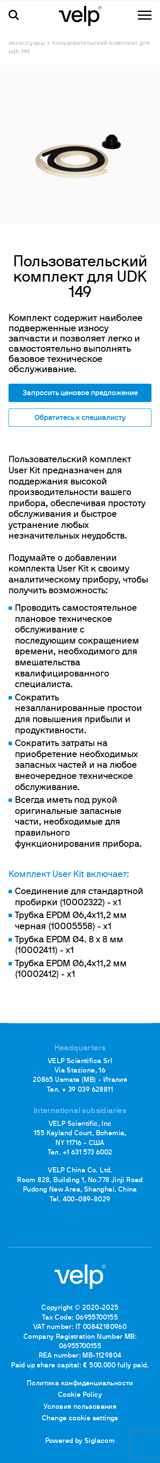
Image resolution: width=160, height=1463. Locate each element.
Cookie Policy (80, 1395)
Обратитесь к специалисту (80, 418)
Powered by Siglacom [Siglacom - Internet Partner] (80, 1441)
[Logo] (80, 15)
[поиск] (14, 15)
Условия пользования (80, 1407)
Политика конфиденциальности (80, 1384)
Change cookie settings (80, 1419)
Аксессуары (27, 43)
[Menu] (144, 15)
